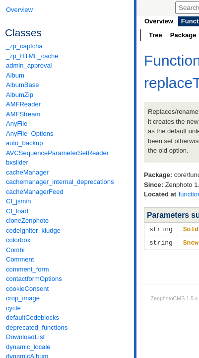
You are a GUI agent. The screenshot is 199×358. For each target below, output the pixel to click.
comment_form (27, 269)
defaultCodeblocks (32, 317)
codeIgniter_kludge (33, 230)
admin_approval (29, 65)
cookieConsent (27, 288)
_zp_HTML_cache (32, 56)
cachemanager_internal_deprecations (60, 181)
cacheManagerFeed (35, 191)
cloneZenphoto (27, 220)
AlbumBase (22, 85)
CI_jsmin (18, 201)
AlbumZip (19, 94)
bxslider (17, 162)
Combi (15, 250)
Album (15, 75)
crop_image (23, 298)
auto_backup (24, 143)
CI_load (17, 211)
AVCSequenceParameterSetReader (57, 153)
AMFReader (23, 104)
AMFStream (23, 114)
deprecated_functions (36, 327)
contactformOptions (34, 278)
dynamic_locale (28, 347)
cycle (13, 308)
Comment (20, 259)
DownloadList (25, 337)
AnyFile (16, 123)
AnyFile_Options (29, 133)
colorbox (18, 240)
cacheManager (27, 172)
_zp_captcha (24, 46)
